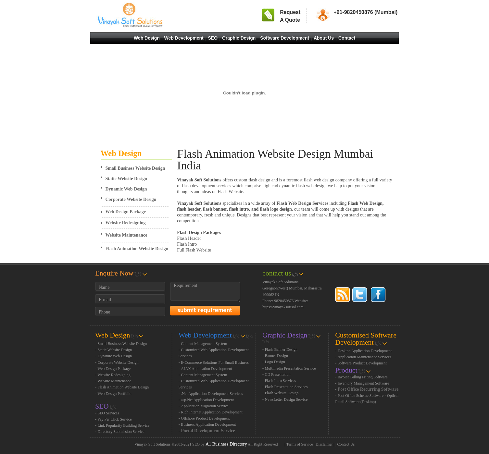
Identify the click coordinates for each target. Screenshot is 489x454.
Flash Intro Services (280, 380)
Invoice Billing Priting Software (363, 377)
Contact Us (346, 444)
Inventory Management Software (363, 383)
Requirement (205, 292)
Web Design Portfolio (115, 393)
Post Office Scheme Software (360, 395)
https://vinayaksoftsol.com (283, 307)
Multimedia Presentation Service (290, 368)
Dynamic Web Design (126, 189)
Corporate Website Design (131, 199)
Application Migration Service (205, 406)
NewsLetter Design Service (286, 399)
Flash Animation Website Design (137, 248)
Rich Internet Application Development (212, 412)
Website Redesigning (126, 222)
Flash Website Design (281, 393)
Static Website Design (126, 178)
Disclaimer (324, 444)
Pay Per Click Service (115, 419)
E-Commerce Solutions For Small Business (215, 362)
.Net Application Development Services (212, 393)
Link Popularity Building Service (124, 425)
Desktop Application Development (365, 351)
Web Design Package (126, 211)
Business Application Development (208, 424)
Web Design (121, 153)
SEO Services (108, 413)
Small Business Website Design (135, 168)
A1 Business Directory (226, 444)
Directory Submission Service (121, 431)
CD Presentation (277, 374)
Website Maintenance (126, 235)
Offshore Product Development (205, 418)
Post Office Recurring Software (368, 389)
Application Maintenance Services (364, 357)
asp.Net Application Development (207, 400)
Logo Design (275, 362)
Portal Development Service (208, 430)
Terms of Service (299, 444)
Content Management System (204, 343)
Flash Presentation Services (286, 387)
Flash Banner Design (281, 349)
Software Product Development (362, 363)
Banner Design (276, 355)
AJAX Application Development (206, 368)
